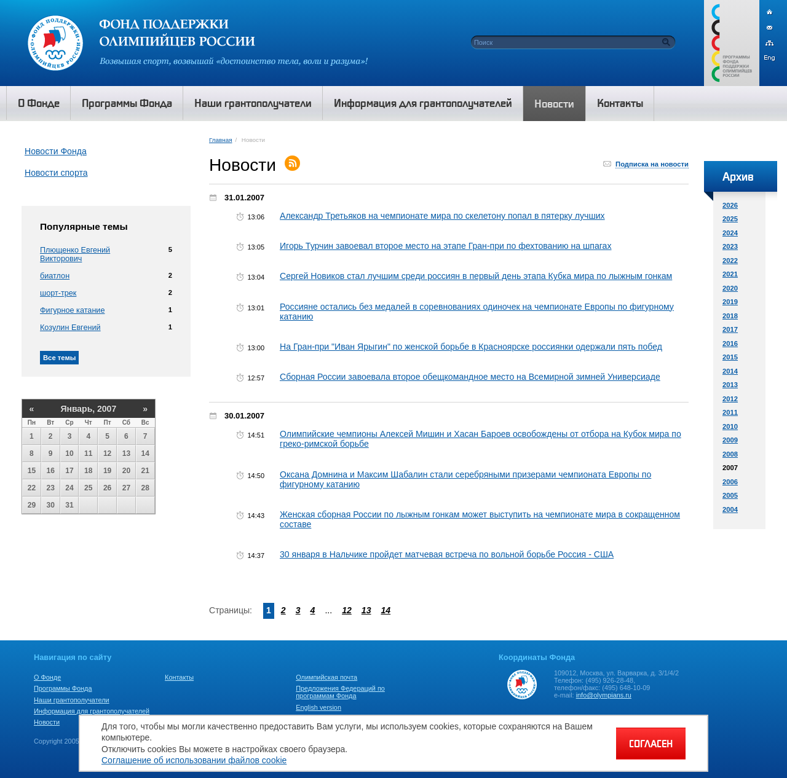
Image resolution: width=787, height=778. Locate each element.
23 (51, 488)
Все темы (59, 357)
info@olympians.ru (603, 695)
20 (126, 470)
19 (107, 470)
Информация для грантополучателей (91, 711)
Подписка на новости (652, 164)
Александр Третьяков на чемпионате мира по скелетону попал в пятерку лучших (442, 216)
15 (32, 470)
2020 (730, 288)
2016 (730, 343)
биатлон (54, 276)
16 (51, 470)
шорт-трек (58, 293)
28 (145, 488)
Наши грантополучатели (71, 700)
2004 (730, 509)
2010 (730, 426)
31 (69, 505)
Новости (47, 722)
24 (69, 488)
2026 (730, 205)
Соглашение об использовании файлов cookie (194, 760)
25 (88, 488)
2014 (730, 371)
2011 (730, 412)
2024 (730, 233)
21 (145, 470)
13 (126, 453)
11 (88, 453)
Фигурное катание (72, 310)
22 (32, 488)
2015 (730, 357)
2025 (730, 218)
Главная (220, 139)
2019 (730, 301)
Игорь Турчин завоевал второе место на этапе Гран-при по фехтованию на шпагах (446, 246)
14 (145, 453)
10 (69, 453)
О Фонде (47, 677)
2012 (730, 399)
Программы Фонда (63, 688)
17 (69, 470)
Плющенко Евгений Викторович (75, 254)
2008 (730, 454)
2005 (730, 495)
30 (51, 505)
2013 (730, 384)
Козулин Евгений (70, 327)
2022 (730, 260)
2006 (730, 481)
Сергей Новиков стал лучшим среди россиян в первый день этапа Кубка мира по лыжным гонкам (476, 276)
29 (32, 505)
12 (107, 453)
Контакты (179, 677)
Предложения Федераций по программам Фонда (340, 692)
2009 (730, 440)
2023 (730, 246)
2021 (730, 274)
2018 (730, 316)
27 (126, 488)
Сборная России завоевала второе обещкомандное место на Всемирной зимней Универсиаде (470, 377)
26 (107, 488)
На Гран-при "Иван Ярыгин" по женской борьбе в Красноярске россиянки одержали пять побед (471, 347)
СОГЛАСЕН (651, 743)
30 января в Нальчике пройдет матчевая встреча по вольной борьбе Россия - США (447, 554)
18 (88, 470)
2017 (730, 329)
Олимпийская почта (326, 677)
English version (318, 707)
